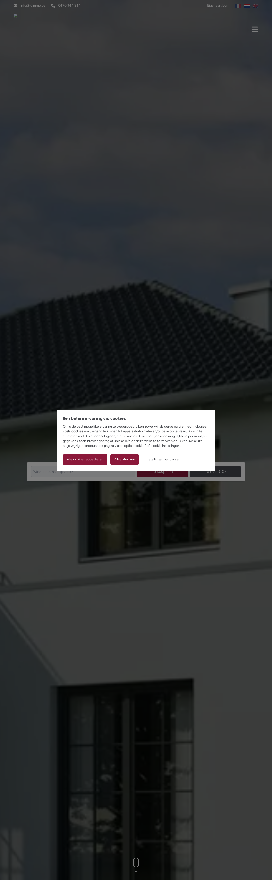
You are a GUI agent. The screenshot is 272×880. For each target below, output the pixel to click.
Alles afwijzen (124, 459)
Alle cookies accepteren (85, 459)
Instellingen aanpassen (163, 459)
